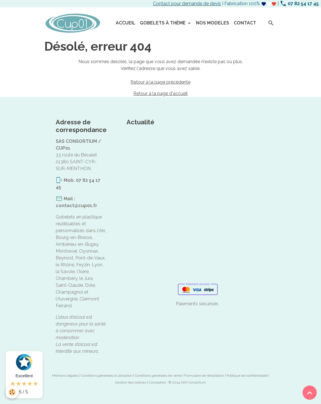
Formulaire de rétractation (204, 376)
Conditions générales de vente (158, 376)
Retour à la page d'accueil (160, 93)
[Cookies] (12, 392)
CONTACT (245, 23)
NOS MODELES (212, 23)
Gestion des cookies (130, 382)
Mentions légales (65, 376)
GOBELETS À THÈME (163, 23)
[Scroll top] (310, 393)
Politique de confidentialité (247, 376)
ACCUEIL (125, 23)
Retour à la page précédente (160, 82)
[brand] (73, 23)
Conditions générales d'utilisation (106, 376)
